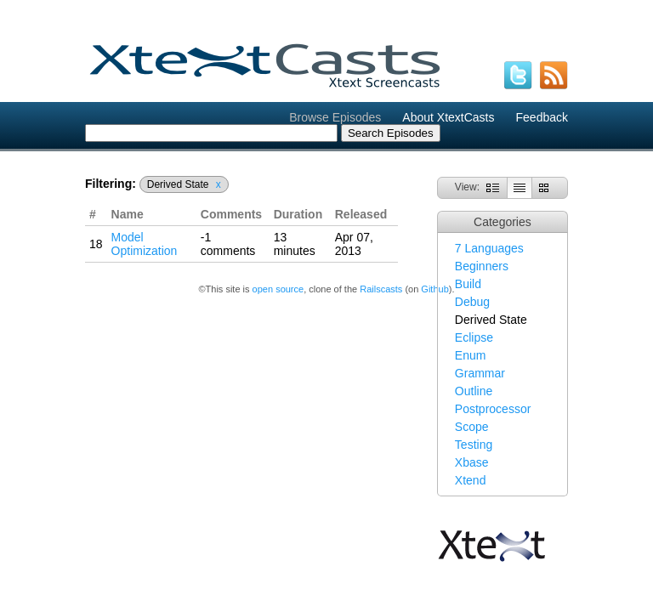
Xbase (472, 462)
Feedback (542, 117)
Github (434, 289)
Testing (473, 444)
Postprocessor (493, 409)
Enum (470, 355)
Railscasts (381, 289)
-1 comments (228, 244)
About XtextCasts (448, 117)
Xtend (470, 480)
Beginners (481, 266)
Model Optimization (144, 244)
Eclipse (474, 337)
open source (278, 289)
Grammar (480, 373)
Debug (472, 302)
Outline (473, 391)
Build (468, 284)
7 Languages (489, 248)
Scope (472, 427)
